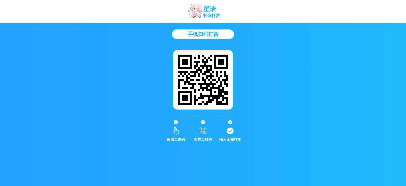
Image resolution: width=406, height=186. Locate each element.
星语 (209, 8)
